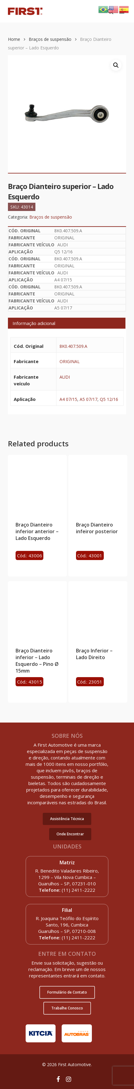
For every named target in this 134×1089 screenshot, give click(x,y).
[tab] (66, 323)
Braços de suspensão (50, 39)
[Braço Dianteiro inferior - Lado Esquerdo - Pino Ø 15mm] (37, 610)
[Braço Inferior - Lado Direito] (97, 610)
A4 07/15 (68, 399)
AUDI (65, 377)
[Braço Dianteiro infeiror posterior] (97, 484)
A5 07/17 (88, 399)
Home (14, 39)
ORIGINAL (70, 361)
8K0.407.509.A (73, 346)
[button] (67, 819)
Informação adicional (34, 323)
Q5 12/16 (109, 399)
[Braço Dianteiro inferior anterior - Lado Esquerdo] (37, 484)
